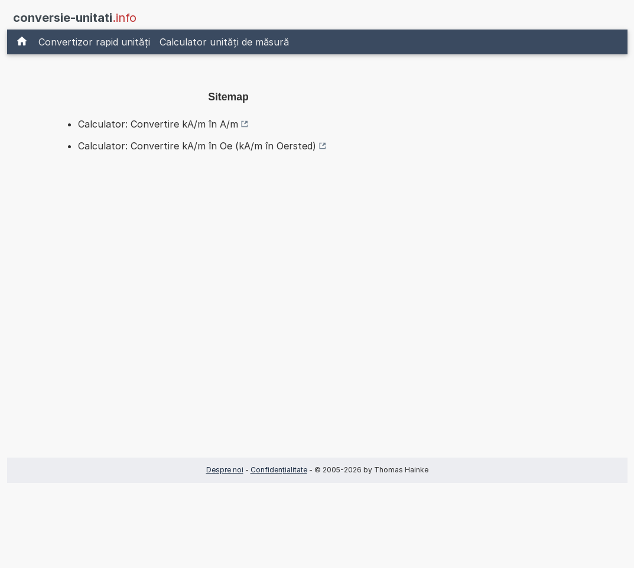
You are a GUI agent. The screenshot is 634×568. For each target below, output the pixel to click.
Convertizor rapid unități (94, 42)
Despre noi (224, 469)
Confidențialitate (279, 469)
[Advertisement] (228, 309)
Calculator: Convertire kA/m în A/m (158, 124)
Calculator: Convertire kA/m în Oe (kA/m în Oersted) (197, 146)
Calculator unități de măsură (224, 42)
